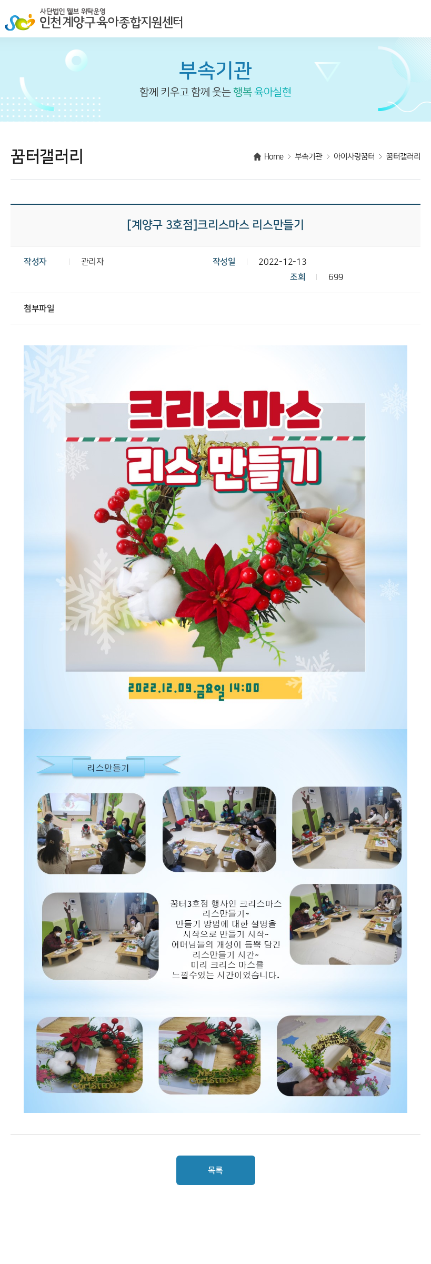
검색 (392, 18)
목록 (215, 1170)
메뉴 (415, 18)
